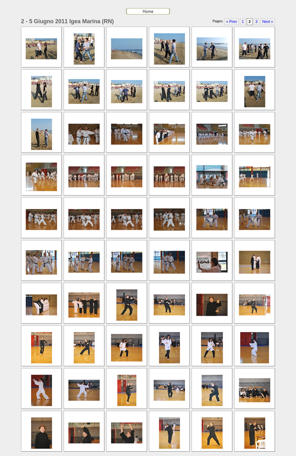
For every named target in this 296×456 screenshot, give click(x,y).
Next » (267, 21)
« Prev (231, 21)
